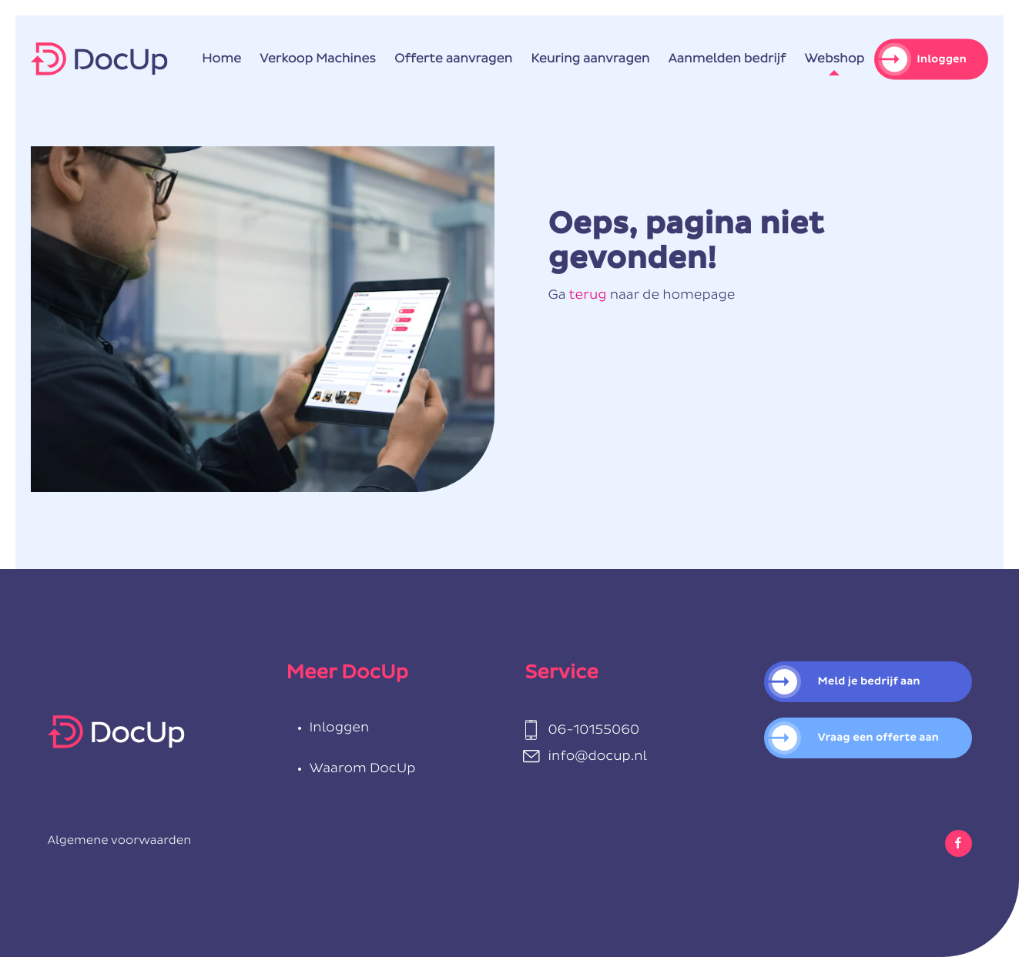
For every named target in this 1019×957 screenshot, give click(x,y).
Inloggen (942, 58)
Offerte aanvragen (453, 59)
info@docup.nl (598, 756)
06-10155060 (594, 730)
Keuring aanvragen (590, 59)
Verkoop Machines (318, 59)
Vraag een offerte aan (879, 737)
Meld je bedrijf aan (869, 681)
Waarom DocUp (363, 768)
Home (221, 59)
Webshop (834, 59)
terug (587, 295)
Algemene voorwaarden (120, 841)
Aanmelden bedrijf (727, 59)
